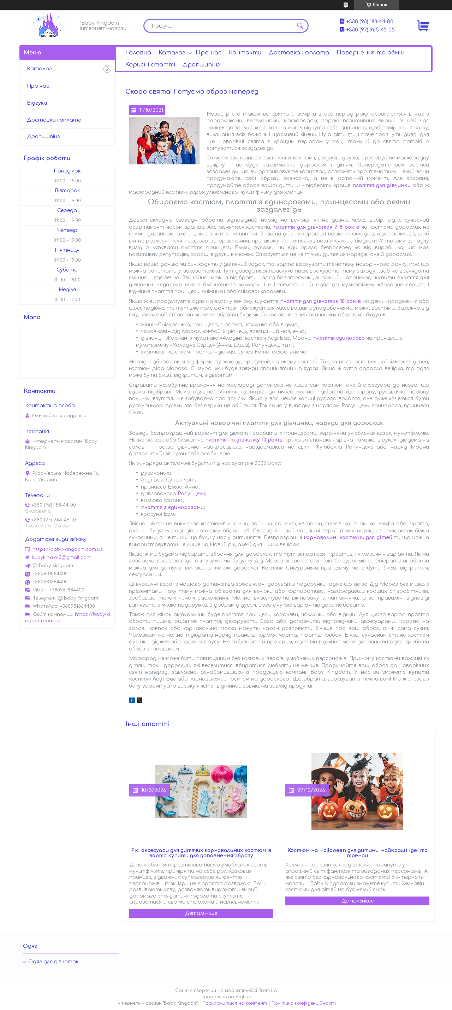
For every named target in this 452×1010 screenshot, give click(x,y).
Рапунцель (191, 493)
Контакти (245, 52)
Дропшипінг (201, 65)
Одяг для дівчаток (53, 961)
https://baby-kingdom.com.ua (67, 549)
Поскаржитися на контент (234, 1003)
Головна (138, 52)
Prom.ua (267, 990)
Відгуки (37, 103)
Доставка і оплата (299, 52)
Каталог (172, 52)
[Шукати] (300, 26)
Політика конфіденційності (304, 1003)
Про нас (208, 52)
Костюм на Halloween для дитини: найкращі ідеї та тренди (357, 853)
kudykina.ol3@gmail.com (61, 557)
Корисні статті (150, 65)
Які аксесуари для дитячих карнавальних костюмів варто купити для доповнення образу (201, 853)
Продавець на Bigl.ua (226, 996)
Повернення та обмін (370, 52)
